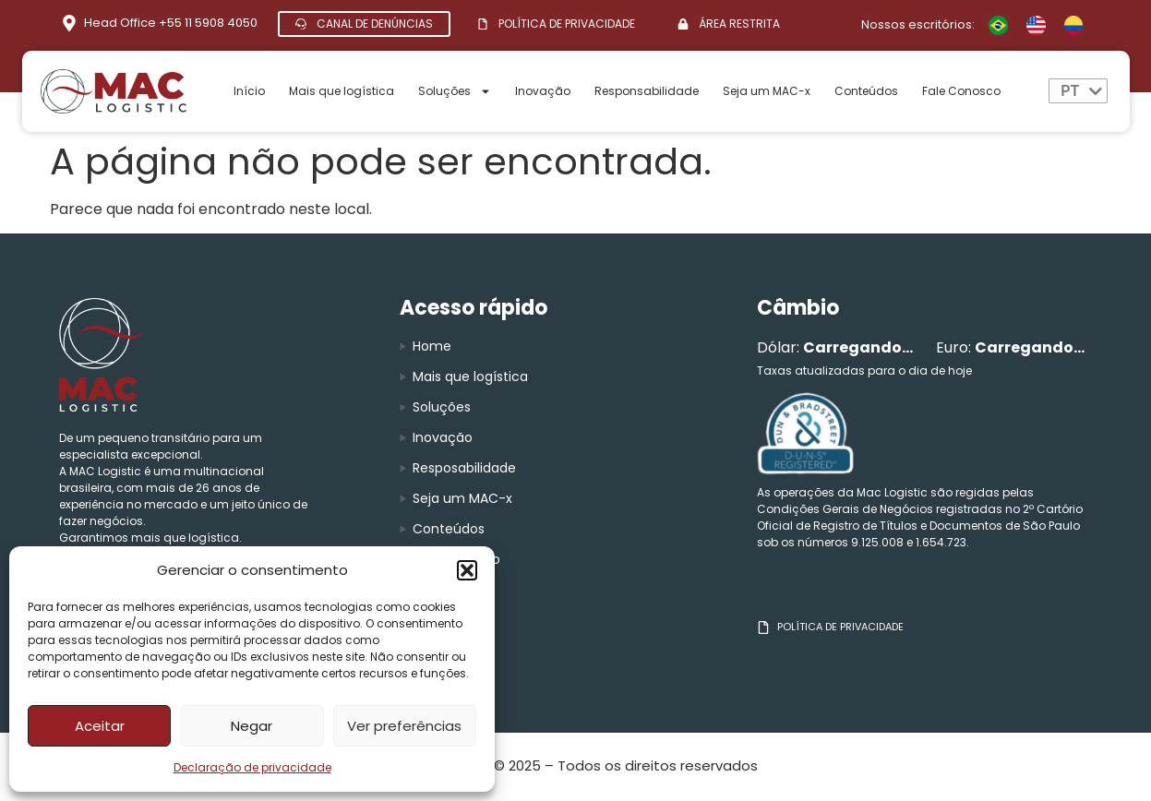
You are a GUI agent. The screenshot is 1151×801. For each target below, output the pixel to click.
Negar (251, 725)
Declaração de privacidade (252, 767)
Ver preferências (404, 725)
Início (249, 91)
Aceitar (100, 725)
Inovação (542, 91)
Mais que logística (341, 91)
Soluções (454, 91)
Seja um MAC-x (766, 91)
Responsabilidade (646, 91)
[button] (467, 570)
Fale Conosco (961, 91)
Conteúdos (866, 91)
